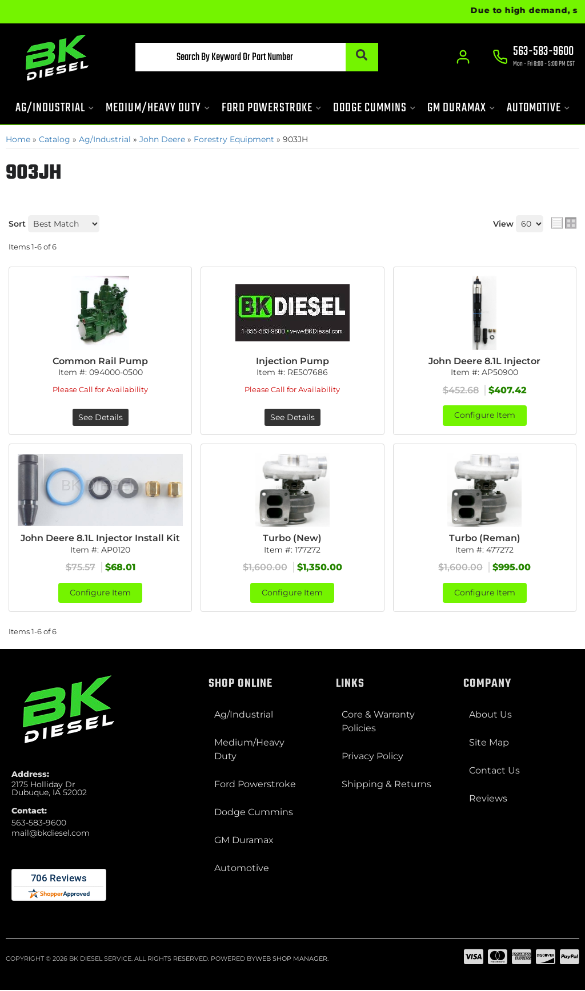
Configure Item (484, 416)
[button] (247, 57)
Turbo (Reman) (484, 538)
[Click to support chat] (533, 57)
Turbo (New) (292, 538)
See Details (100, 418)
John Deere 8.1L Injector (484, 361)
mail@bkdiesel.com (50, 833)
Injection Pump (292, 361)
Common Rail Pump (100, 361)
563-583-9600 (38, 823)
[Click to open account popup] (462, 57)
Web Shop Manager (291, 960)
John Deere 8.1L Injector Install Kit (100, 538)
